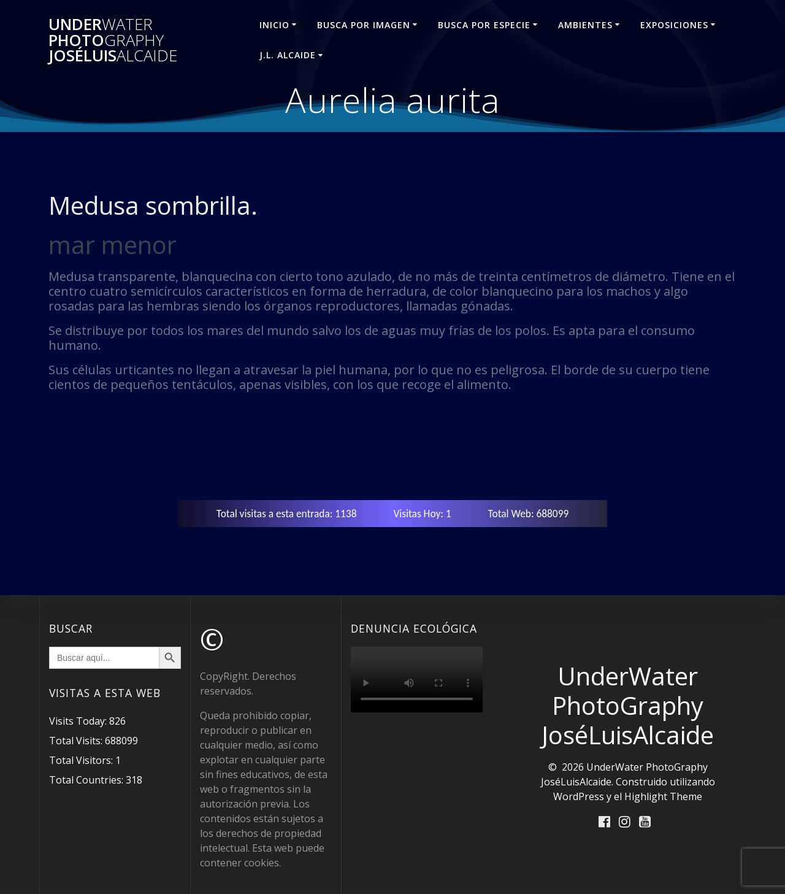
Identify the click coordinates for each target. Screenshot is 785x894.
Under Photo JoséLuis (112, 40)
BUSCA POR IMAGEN (363, 25)
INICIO (274, 25)
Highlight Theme (663, 796)
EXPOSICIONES (674, 25)
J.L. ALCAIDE (287, 55)
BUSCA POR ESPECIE (484, 25)
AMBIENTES (585, 25)
